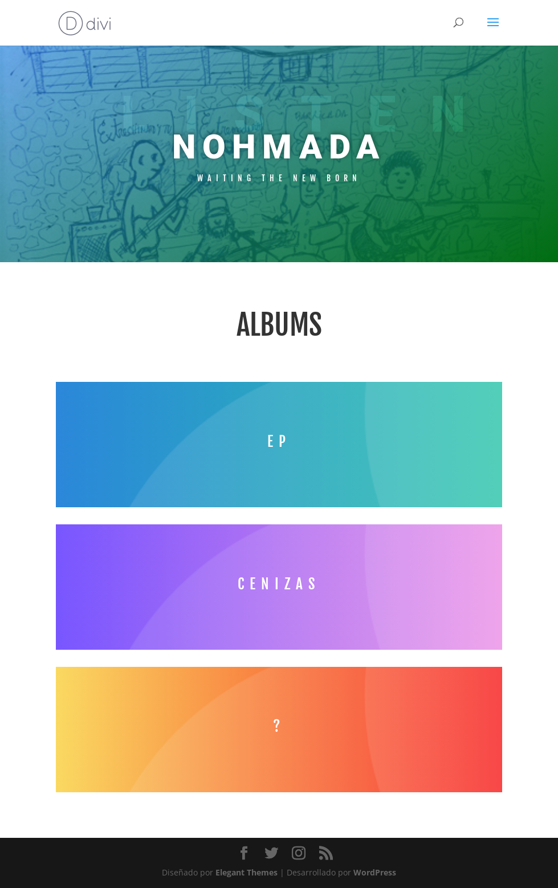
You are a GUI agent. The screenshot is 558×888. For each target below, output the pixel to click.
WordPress (374, 872)
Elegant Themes (246, 872)
